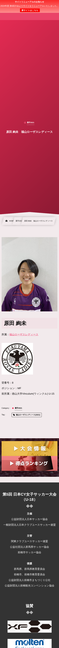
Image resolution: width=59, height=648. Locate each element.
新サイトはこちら (30, 10)
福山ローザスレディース (23, 334)
